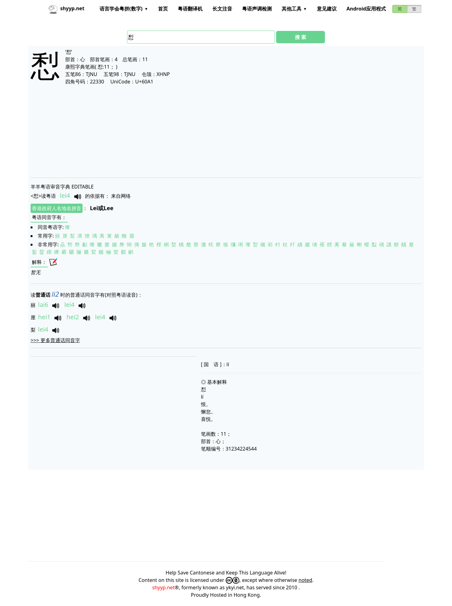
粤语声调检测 (257, 8)
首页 (163, 8)
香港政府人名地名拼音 (56, 208)
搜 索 (300, 37)
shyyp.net (163, 587)
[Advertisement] (216, 131)
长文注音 (222, 8)
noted (305, 580)
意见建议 (327, 8)
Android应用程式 (366, 8)
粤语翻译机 (190, 8)
